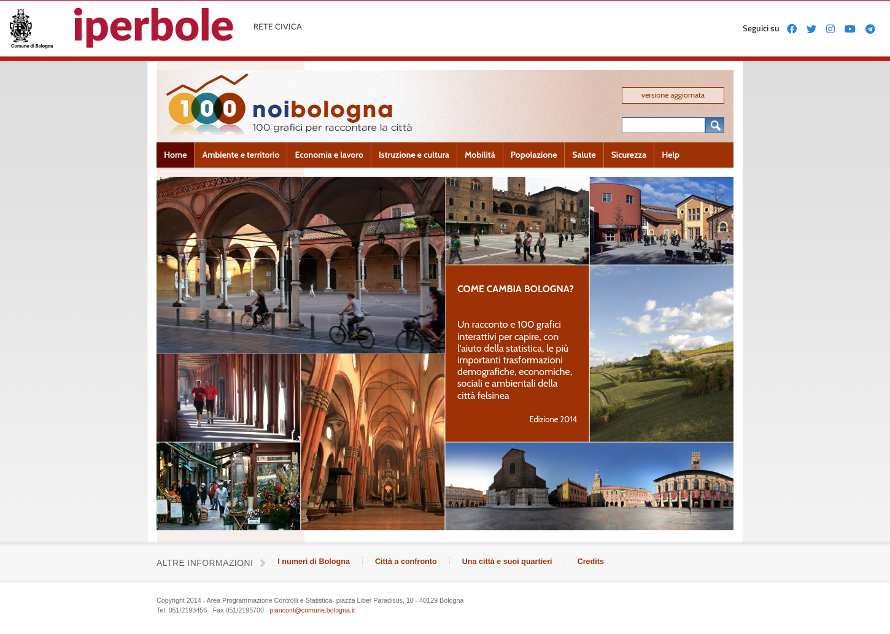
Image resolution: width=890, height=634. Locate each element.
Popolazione (534, 154)
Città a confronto (406, 561)
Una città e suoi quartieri (507, 561)
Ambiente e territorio (240, 154)
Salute (583, 154)
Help (670, 154)
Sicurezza (628, 154)
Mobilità (480, 154)
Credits (591, 561)
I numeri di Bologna (313, 561)
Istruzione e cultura (414, 154)
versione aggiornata (673, 94)
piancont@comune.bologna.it (312, 610)
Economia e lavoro (329, 154)
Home (175, 154)
